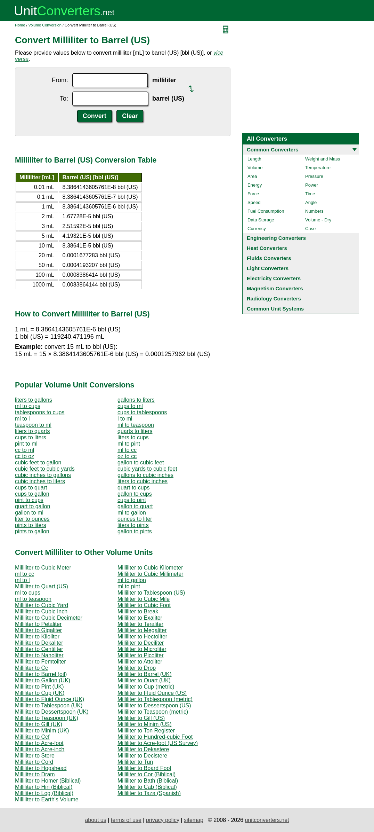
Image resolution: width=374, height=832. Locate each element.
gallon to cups (134, 494)
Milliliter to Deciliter (140, 643)
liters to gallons (33, 400)
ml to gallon (131, 513)
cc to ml (24, 450)
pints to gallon (32, 531)
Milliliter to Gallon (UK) (42, 680)
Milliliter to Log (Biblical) (44, 793)
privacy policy (162, 820)
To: (64, 98)
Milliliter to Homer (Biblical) (48, 781)
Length (254, 159)
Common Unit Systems (275, 309)
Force (253, 193)
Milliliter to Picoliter (140, 655)
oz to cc (127, 456)
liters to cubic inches (142, 481)
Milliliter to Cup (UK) (39, 693)
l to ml (124, 419)
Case (310, 228)
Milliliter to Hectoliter (142, 636)
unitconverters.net (267, 820)
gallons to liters (136, 400)
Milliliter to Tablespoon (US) (151, 593)
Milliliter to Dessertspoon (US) (154, 705)
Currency (256, 228)
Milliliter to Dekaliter (39, 643)
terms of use (126, 820)
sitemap (193, 820)
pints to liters (30, 525)
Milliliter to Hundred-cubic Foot (155, 737)
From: (60, 80)
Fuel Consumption (265, 211)
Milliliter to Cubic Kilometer (150, 568)
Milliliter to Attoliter (139, 662)
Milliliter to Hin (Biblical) (43, 787)
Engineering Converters (276, 238)
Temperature (318, 167)
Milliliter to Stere (35, 756)
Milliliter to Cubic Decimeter (48, 618)
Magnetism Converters (275, 288)
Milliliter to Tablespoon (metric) (155, 699)
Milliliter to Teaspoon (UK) (46, 718)
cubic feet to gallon (38, 462)
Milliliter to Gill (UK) (38, 724)
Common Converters (272, 149)
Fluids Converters (269, 258)
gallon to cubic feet (140, 462)
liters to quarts (32, 431)
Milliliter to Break (137, 611)
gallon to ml (29, 513)
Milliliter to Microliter (141, 649)
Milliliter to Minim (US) (144, 724)
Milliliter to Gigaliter (38, 630)
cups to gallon (32, 494)
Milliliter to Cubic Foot (144, 605)
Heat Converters (267, 248)
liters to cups (133, 437)
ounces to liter (134, 519)
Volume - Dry (318, 219)
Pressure (314, 176)
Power (311, 185)
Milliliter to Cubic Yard (41, 605)
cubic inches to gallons (43, 475)
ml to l (22, 419)
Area (252, 176)
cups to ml (130, 406)
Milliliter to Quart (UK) (144, 680)
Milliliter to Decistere (142, 756)
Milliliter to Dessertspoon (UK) (52, 712)
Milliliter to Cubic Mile (143, 599)
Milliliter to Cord (34, 762)
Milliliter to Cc (31, 668)
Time (310, 193)
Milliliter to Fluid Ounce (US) (152, 693)
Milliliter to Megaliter (141, 630)
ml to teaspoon (135, 425)
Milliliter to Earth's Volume (47, 799)
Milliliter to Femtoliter (40, 662)
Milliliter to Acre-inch (39, 749)
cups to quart (31, 487)
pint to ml (26, 444)
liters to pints (133, 525)
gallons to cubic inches (145, 475)
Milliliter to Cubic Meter (43, 568)
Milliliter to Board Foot (144, 768)
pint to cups (29, 500)
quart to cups (133, 487)
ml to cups (27, 406)
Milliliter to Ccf (32, 737)
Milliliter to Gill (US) (141, 718)
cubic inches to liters (40, 481)
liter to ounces (32, 519)
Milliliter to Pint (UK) (39, 687)
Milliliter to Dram (35, 774)
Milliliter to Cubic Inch (41, 611)
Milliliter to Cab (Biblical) (147, 787)
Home (20, 25)
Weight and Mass (322, 159)
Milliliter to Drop (136, 668)
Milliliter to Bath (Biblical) (147, 781)
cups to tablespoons (142, 412)
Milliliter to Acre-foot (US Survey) (157, 743)
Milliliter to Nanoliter (39, 655)
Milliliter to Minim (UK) (42, 730)
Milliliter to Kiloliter (37, 636)
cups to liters (30, 437)
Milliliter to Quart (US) (41, 586)
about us (95, 820)
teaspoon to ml (33, 425)
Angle (311, 202)
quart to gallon (32, 506)
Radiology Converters (274, 298)
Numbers (314, 211)
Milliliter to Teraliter (140, 624)
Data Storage (260, 219)
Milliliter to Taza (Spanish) (149, 793)
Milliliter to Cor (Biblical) (146, 774)
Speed (254, 202)
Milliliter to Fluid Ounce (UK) (49, 699)
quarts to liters (134, 431)
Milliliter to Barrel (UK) (144, 674)
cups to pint (131, 500)
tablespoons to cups (39, 412)
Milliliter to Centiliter (39, 649)
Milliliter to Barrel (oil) (41, 674)
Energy (254, 185)
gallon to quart (135, 506)
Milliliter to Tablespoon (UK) (48, 705)
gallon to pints (134, 531)
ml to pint (128, 444)
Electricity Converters (274, 278)
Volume (254, 167)
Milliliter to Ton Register (146, 730)
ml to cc (127, 450)
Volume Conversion (45, 25)
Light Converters (267, 268)
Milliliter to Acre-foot (39, 743)
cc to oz (24, 456)
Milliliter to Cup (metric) (145, 687)
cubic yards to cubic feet (147, 469)
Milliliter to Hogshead (41, 768)
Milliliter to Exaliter (139, 618)
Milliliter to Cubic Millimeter (150, 574)
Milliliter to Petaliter (38, 624)
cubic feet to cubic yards (45, 469)
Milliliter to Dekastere (143, 749)
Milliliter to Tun (135, 762)
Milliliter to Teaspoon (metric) (152, 712)
